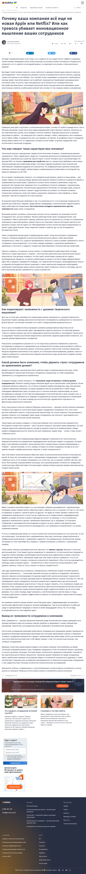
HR (17, 7)
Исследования (43, 849)
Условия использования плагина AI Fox (13, 849)
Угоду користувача (71, 689)
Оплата (65, 809)
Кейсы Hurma (43, 856)
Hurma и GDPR (6, 856)
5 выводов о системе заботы (53, 711)
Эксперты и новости (52, 7)
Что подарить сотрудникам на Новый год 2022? (21, 712)
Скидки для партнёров (70, 823)
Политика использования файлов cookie (14, 842)
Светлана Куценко (13, 41)
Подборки (42, 853)
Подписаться (62, 686)
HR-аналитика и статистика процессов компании (41, 826)
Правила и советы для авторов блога (13, 839)
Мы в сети (66, 820)
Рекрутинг (23, 7)
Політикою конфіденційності (53, 689)
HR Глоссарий (43, 863)
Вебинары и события (69, 816)
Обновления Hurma (44, 860)
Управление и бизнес (36, 7)
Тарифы (65, 806)
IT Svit (49, 870)
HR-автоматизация (32, 806)
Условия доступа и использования (12, 853)
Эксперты (42, 846)
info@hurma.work (9, 813)
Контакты (66, 813)
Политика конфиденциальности (11, 846)
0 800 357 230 (7, 809)
